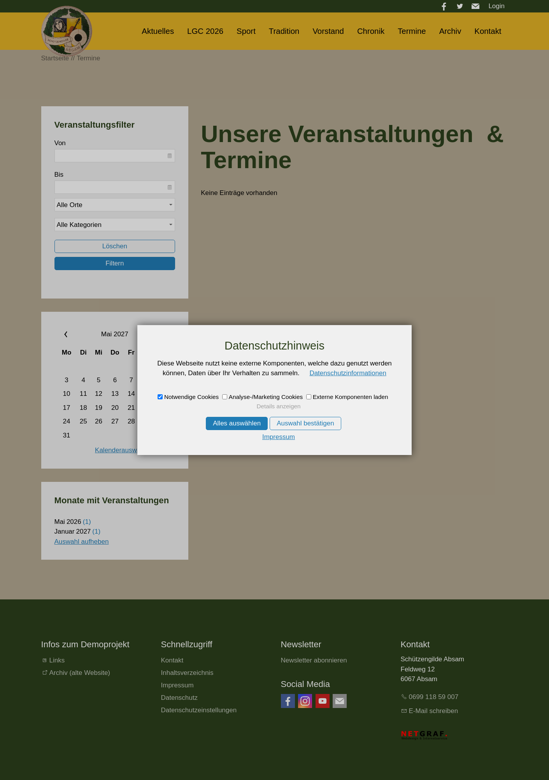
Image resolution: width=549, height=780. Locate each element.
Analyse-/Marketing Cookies (266, 397)
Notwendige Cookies (191, 397)
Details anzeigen (278, 406)
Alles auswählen (237, 423)
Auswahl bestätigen (305, 423)
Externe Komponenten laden (350, 397)
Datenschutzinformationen (347, 373)
